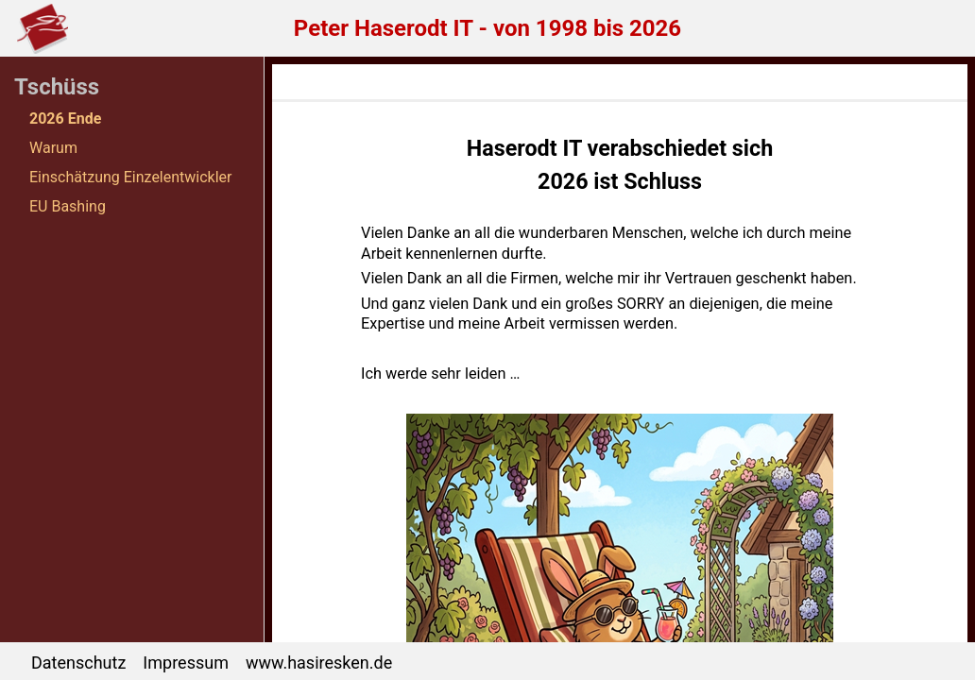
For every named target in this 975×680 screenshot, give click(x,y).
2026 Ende (65, 119)
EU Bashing (67, 206)
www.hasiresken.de (319, 662)
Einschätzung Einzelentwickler (130, 177)
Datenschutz (78, 662)
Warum (53, 148)
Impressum (186, 662)
